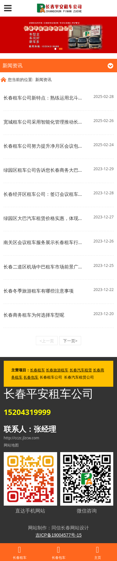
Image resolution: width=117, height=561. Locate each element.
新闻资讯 (43, 79)
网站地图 (11, 444)
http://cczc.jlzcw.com (21, 437)
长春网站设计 (75, 527)
